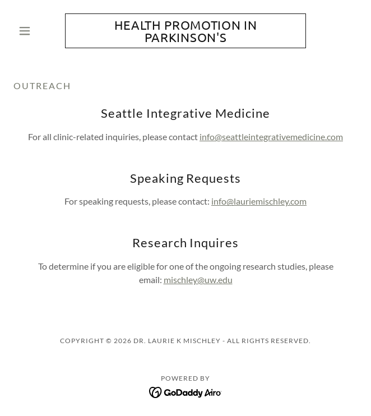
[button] (39, 31)
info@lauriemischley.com (259, 201)
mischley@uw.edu (198, 279)
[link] (185, 30)
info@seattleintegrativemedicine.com (271, 136)
